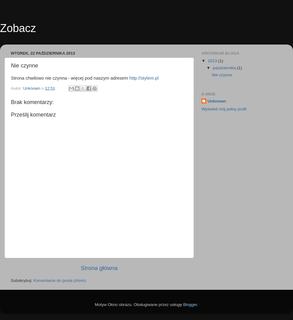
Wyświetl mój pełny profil (224, 109)
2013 (213, 61)
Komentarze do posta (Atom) (59, 280)
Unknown (217, 101)
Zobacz (18, 28)
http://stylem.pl (144, 78)
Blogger (190, 304)
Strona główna (99, 268)
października (225, 68)
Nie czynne (222, 75)
